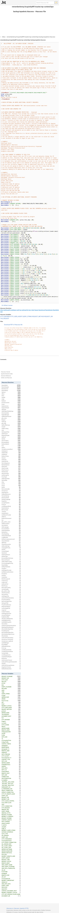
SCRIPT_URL (11, 795)
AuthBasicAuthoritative (11, 572)
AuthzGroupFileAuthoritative (11, 625)
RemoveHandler (11, 489)
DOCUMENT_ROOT (11, 716)
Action (11, 484)
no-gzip (11, 695)
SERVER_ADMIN (11, 763)
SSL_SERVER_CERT (11, 844)
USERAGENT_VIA (11, 787)
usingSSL (11, 827)
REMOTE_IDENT (11, 863)
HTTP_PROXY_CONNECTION (11, 842)
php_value (11, 418)
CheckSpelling (11, 534)
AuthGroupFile (7, 310)
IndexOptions (11, 492)
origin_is (11, 828)
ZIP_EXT (11, 877)
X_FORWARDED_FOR (11, 789)
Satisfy (11, 439)
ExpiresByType (11, 414)
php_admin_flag (11, 591)
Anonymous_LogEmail (11, 641)
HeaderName (11, 513)
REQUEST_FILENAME (11, 676)
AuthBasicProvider (11, 515)
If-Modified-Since (11, 764)
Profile (11, 735)
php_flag (11, 423)
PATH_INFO (11, 768)
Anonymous (11, 490)
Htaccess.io (9, 908)
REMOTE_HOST (11, 773)
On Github (5, 305)
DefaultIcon (11, 532)
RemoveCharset (11, 560)
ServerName (11, 525)
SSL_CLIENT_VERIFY (11, 846)
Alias (11, 482)
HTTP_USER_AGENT (16, 316)
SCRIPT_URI (11, 837)
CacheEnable (11, 653)
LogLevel (11, 610)
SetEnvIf (11, 437)
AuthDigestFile (11, 596)
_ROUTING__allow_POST (11, 785)
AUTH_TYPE (11, 833)
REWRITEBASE (11, 747)
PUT (11, 718)
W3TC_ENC (11, 737)
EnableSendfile (11, 617)
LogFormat (11, 582)
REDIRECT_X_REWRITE (11, 816)
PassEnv (11, 575)
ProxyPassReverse (11, 605)
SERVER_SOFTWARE (11, 849)
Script (11, 404)
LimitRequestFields (11, 649)
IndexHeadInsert (11, 554)
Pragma (11, 721)
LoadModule (11, 537)
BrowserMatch (11, 442)
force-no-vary (11, 700)
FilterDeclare (11, 471)
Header (11, 397)
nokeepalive (11, 745)
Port (11, 446)
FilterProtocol (11, 470)
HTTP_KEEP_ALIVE (11, 802)
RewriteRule (56, 310)
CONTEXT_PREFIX (11, 744)
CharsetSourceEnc (11, 544)
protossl (11, 711)
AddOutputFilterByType (11, 411)
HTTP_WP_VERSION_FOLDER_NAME (11, 894)
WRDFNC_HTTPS (11, 813)
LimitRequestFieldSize (11, 651)
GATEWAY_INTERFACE (11, 832)
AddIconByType (11, 546)
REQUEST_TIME (11, 859)
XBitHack (11, 542)
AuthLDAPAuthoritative (11, 637)
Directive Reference (6, 376)
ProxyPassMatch (11, 599)
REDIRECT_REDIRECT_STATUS (11, 892)
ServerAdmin (11, 594)
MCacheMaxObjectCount (11, 634)
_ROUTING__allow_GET (11, 783)
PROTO (11, 726)
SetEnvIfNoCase (11, 425)
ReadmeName (11, 508)
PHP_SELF (11, 854)
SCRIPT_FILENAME (11, 687)
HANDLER (11, 752)
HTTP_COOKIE (11, 725)
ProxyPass (11, 573)
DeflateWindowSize (11, 668)
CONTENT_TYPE (11, 759)
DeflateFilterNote (11, 567)
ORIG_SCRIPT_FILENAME (11, 866)
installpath (11, 873)
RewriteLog (11, 586)
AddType (11, 409)
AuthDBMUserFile (11, 620)
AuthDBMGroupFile (11, 622)
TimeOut (11, 511)
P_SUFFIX (11, 825)
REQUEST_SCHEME (11, 818)
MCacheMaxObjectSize (11, 632)
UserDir (11, 549)
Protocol (11, 504)
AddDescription (11, 523)
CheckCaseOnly (11, 592)
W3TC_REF (11, 775)
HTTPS (11, 683)
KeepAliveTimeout (11, 667)
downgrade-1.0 (11, 749)
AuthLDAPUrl (11, 584)
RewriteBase (11, 390)
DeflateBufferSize (11, 646)
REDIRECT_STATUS (11, 706)
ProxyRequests (11, 630)
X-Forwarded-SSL (11, 878)
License (10, 305)
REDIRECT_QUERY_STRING (11, 830)
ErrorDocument (11, 402)
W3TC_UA (11, 769)
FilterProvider (11, 468)
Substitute (11, 553)
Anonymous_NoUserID (11, 639)
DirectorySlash (11, 497)
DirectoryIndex (11, 413)
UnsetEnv (11, 568)
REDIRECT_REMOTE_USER (11, 856)
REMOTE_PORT (11, 875)
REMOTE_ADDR (11, 730)
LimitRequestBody (11, 506)
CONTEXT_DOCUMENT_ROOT (11, 890)
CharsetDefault (11, 541)
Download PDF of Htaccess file (13, 324)
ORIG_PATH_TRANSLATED (11, 868)
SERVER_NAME (11, 728)
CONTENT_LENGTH (11, 820)
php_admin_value (11, 522)
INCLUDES (11, 688)
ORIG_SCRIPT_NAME (11, 865)
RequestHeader (11, 435)
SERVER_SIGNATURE (11, 851)
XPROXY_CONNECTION (11, 792)
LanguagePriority (11, 547)
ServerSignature (11, 463)
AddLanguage (11, 527)
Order (32, 310)
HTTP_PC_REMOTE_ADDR (11, 794)
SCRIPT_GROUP (11, 858)
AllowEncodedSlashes (11, 618)
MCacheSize (11, 636)
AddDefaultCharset (11, 416)
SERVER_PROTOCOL (11, 852)
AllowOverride (11, 473)
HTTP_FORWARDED (11, 839)
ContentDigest (11, 551)
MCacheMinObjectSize (11, 629)
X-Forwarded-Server (11, 840)
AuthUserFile (25, 310)
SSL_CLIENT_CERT (11, 847)
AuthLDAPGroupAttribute (11, 665)
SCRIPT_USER (11, 885)
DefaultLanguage (11, 499)
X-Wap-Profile (11, 742)
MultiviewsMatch (11, 606)
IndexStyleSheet (11, 530)
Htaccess (16, 908)
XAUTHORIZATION (11, 778)
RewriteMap (11, 565)
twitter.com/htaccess (6, 377)
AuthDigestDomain (11, 613)
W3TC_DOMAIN (11, 821)
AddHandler (11, 452)
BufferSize (11, 658)
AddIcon (11, 516)
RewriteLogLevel (11, 579)
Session (11, 458)
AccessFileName (11, 615)
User (1, 311)
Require (36, 310)
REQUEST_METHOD (38, 316)
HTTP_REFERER (5, 316)
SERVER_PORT (11, 697)
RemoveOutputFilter (11, 601)
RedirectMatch (11, 444)
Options (11, 392)
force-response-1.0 (11, 757)
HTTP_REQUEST (11, 808)
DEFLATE (11, 681)
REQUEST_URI (48, 316)
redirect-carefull (11, 823)
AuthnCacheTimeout (11, 660)
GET (11, 702)
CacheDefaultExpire (11, 656)
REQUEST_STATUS (11, 861)
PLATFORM (11, 871)
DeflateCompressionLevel (11, 539)
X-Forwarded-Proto (11, 740)
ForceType (11, 477)
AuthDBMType (11, 643)
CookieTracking (11, 611)
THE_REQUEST (4, 318)
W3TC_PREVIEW (11, 754)
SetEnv (11, 447)
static (11, 690)
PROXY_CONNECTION (11, 790)
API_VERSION (11, 835)
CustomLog (11, 580)
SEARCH (11, 766)
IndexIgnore (11, 451)
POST (11, 704)
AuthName (13, 310)
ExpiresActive (11, 406)
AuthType (19, 310)
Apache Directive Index (7, 373)
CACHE (11, 733)
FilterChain (11, 466)
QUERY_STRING (27, 316)
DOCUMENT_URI (10, 896)
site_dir (11, 870)
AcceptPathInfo (11, 503)
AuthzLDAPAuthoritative (11, 598)
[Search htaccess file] (45, 2)
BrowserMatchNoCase (11, 558)
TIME (11, 692)
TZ (11, 738)
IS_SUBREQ (11, 780)
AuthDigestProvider (11, 570)
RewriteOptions (11, 465)
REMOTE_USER (11, 750)
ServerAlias (11, 624)
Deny (29, 310)
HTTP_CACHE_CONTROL (11, 801)
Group (11, 485)
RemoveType (11, 509)
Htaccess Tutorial (5, 372)
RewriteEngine (49, 310)
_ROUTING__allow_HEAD (11, 782)
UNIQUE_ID (11, 882)
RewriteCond (42, 310)
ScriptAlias (11, 577)
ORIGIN (11, 699)
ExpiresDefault (11, 407)
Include (11, 427)
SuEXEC (11, 663)
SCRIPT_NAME (11, 811)
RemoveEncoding (11, 587)
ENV (11, 685)
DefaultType (11, 556)
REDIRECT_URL (11, 799)
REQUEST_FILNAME (11, 814)
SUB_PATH (11, 889)
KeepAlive (11, 501)
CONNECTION (11, 776)
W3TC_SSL (11, 761)
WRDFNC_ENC (11, 809)
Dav (11, 520)
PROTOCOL (11, 887)
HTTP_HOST (11, 680)
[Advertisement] (29, 19)
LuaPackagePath (11, 608)
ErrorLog (11, 648)
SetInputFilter (11, 603)
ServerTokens (11, 440)
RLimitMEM (11, 644)
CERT (11, 804)
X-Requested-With (11, 731)
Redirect (11, 401)
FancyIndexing (11, 496)
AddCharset (11, 433)
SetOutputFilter (11, 432)
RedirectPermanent (11, 518)
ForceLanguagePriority (11, 563)
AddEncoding (11, 428)
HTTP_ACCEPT (11, 756)
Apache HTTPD (24, 908)
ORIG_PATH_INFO (11, 884)
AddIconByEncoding (11, 561)
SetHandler (11, 480)
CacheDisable (11, 589)
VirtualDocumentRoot (11, 449)
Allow (3, 37)
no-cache (11, 723)
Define (11, 487)
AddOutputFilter (11, 478)
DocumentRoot (11, 528)
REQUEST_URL (11, 797)
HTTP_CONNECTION (11, 806)
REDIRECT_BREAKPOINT (11, 880)
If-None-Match (11, 771)
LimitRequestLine (11, 655)
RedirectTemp (11, 456)
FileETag (11, 421)
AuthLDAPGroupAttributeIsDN (11, 662)
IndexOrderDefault (11, 535)
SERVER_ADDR (11, 712)
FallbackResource (11, 494)
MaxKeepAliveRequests (11, 627)
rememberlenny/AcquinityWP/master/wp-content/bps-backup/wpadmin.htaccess (31, 37)
